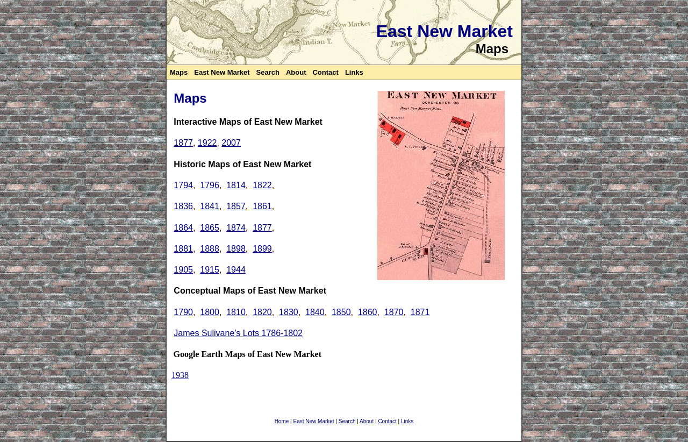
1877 (183, 142)
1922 (207, 142)
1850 (341, 312)
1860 (367, 312)
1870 (394, 312)
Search (268, 72)
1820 (262, 312)
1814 (236, 185)
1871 (420, 312)
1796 (209, 185)
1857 (236, 206)
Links (354, 72)
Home (282, 421)
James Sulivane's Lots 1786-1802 (238, 333)
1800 (209, 312)
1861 (262, 206)
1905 (183, 269)
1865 (209, 227)
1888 (209, 248)
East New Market (221, 72)
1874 (236, 227)
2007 (231, 142)
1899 (262, 248)
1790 (183, 312)
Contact (325, 72)
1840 (315, 312)
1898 (236, 248)
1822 (262, 185)
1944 (236, 269)
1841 (209, 206)
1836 (183, 206)
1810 (236, 312)
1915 (209, 269)
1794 (183, 185)
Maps (179, 72)
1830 (288, 312)
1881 (183, 248)
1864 (183, 227)
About (296, 72)
